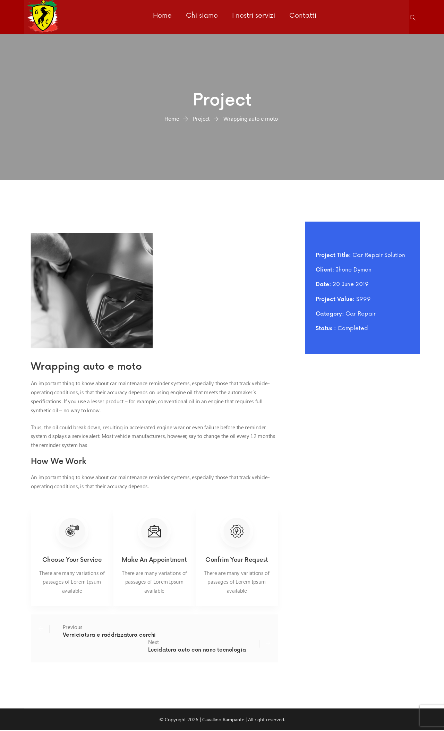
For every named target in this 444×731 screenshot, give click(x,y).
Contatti (301, 17)
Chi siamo (201, 17)
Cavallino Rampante (223, 719)
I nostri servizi (252, 17)
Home (162, 17)
